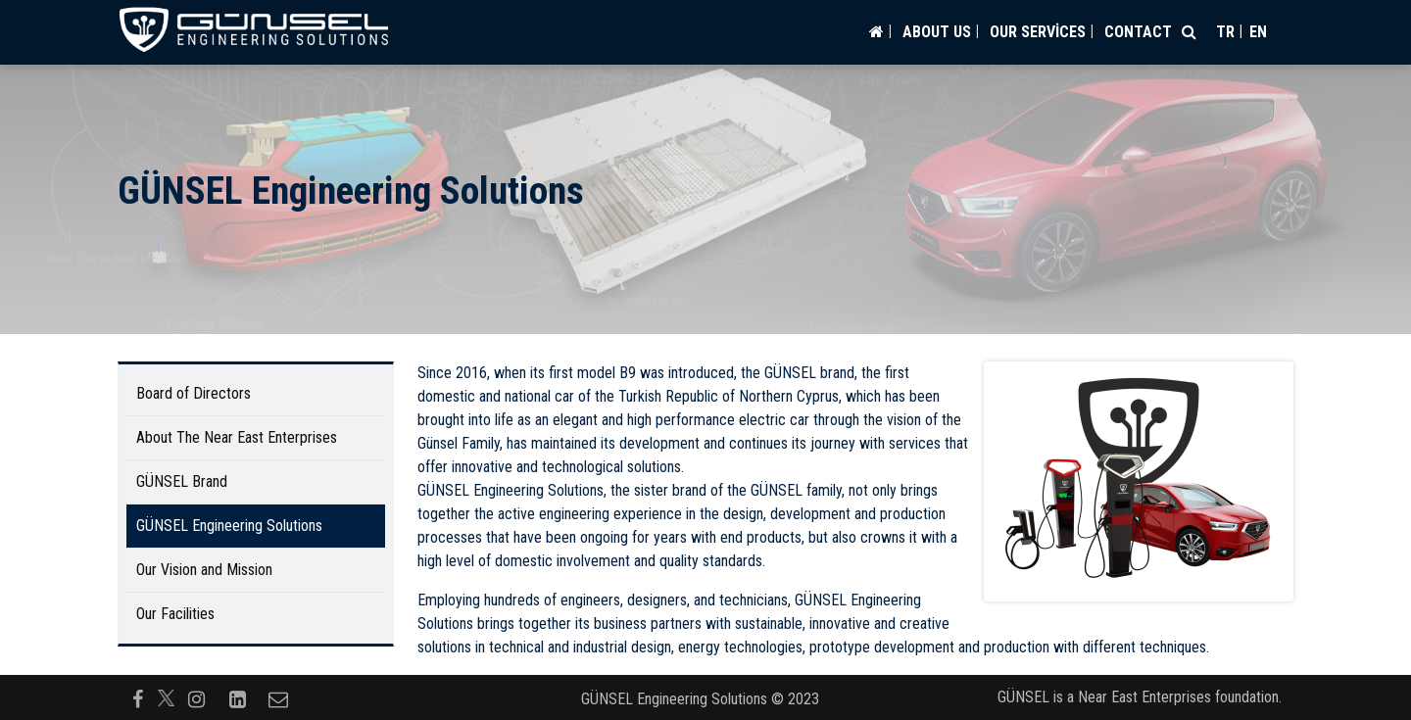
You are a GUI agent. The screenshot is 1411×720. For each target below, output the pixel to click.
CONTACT (1138, 32)
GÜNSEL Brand (181, 481)
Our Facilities (175, 613)
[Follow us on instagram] (196, 697)
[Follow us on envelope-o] (278, 697)
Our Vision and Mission (204, 569)
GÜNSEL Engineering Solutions (229, 525)
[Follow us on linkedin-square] (237, 697)
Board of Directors (193, 393)
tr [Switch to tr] (1225, 32)
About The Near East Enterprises (236, 437)
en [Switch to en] (1258, 32)
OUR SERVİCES (1038, 32)
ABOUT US (936, 32)
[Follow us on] (166, 698)
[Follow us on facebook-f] (137, 697)
